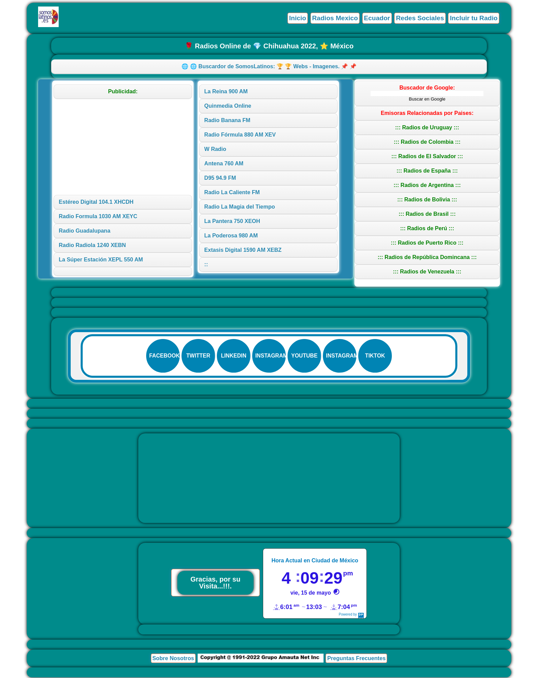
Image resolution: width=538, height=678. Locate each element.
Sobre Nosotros (173, 659)
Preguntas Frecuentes (356, 659)
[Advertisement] (123, 147)
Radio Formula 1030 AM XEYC (98, 216)
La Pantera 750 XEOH (232, 221)
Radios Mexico (334, 18)
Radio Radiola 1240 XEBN (92, 245)
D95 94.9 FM (220, 178)
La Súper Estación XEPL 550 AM (101, 259)
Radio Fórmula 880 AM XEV (240, 135)
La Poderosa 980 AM (231, 235)
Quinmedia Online (227, 106)
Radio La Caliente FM (232, 192)
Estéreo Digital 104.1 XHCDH (96, 202)
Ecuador (376, 18)
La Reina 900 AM (226, 91)
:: (206, 264)
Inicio (296, 18)
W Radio (215, 149)
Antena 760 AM (223, 163)
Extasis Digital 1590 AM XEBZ (242, 250)
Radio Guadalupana (84, 231)
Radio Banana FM (227, 120)
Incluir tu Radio (473, 18)
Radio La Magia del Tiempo (239, 207)
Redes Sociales (419, 18)
